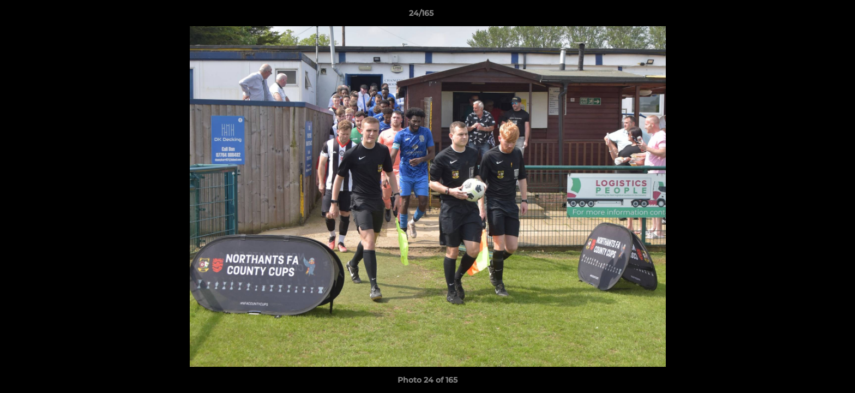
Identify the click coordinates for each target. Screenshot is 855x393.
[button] (809, 16)
